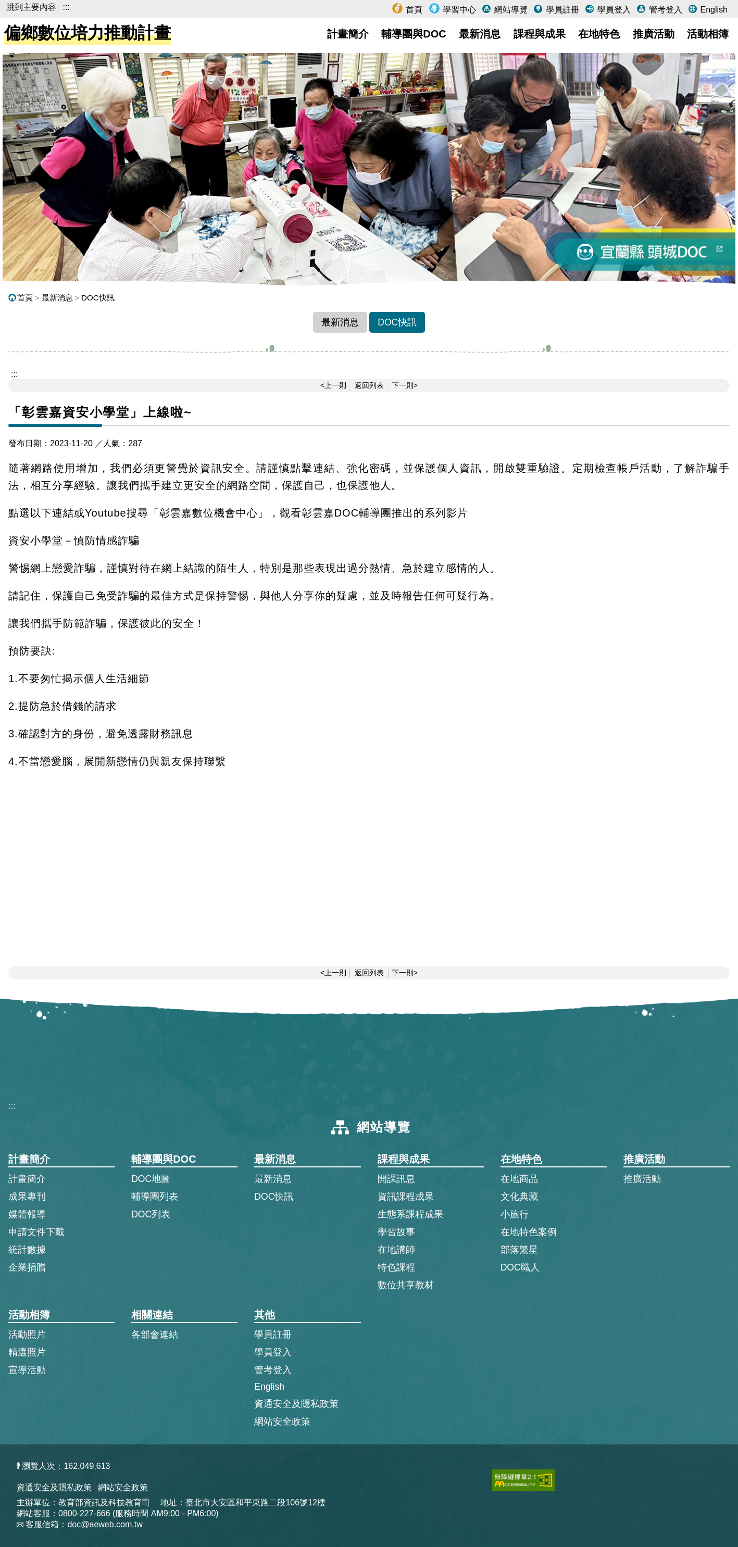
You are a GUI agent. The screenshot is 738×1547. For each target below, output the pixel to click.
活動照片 (27, 1334)
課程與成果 (540, 34)
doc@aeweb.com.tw (104, 1524)
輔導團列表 (154, 1196)
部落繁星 (519, 1249)
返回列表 (369, 385)
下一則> (405, 385)
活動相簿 (708, 34)
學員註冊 (561, 9)
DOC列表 (150, 1214)
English (713, 9)
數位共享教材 (406, 1285)
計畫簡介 (348, 34)
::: (65, 7)
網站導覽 (509, 9)
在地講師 (396, 1249)
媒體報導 (27, 1214)
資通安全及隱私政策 (296, 1404)
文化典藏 (519, 1196)
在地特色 (599, 34)
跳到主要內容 (31, 7)
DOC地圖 (150, 1179)
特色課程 (396, 1267)
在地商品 (519, 1179)
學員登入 (612, 9)
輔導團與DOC (413, 34)
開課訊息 (396, 1179)
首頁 (413, 9)
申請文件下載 (36, 1232)
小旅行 (515, 1214)
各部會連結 (154, 1334)
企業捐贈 (27, 1267)
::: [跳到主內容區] (14, 374)
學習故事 (396, 1232)
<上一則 (333, 385)
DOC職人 (520, 1267)
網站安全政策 (282, 1421)
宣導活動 (27, 1370)
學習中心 (458, 9)
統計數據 (27, 1249)
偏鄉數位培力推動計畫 (87, 32)
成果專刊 (27, 1196)
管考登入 (664, 9)
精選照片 (27, 1352)
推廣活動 (653, 34)
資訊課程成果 (406, 1196)
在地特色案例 (529, 1232)
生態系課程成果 (410, 1214)
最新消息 (480, 34)
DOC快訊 (98, 297)
